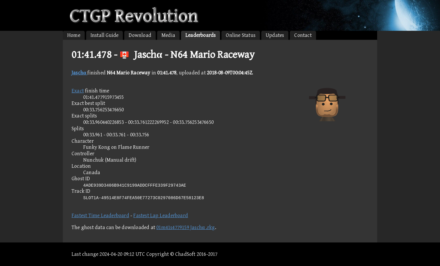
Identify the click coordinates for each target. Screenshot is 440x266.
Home (73, 35)
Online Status (241, 35)
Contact (302, 35)
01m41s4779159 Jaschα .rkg (185, 227)
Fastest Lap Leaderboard (160, 216)
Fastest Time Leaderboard (100, 216)
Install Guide (105, 35)
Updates (275, 35)
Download (140, 35)
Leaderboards (200, 35)
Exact (78, 91)
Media (168, 35)
